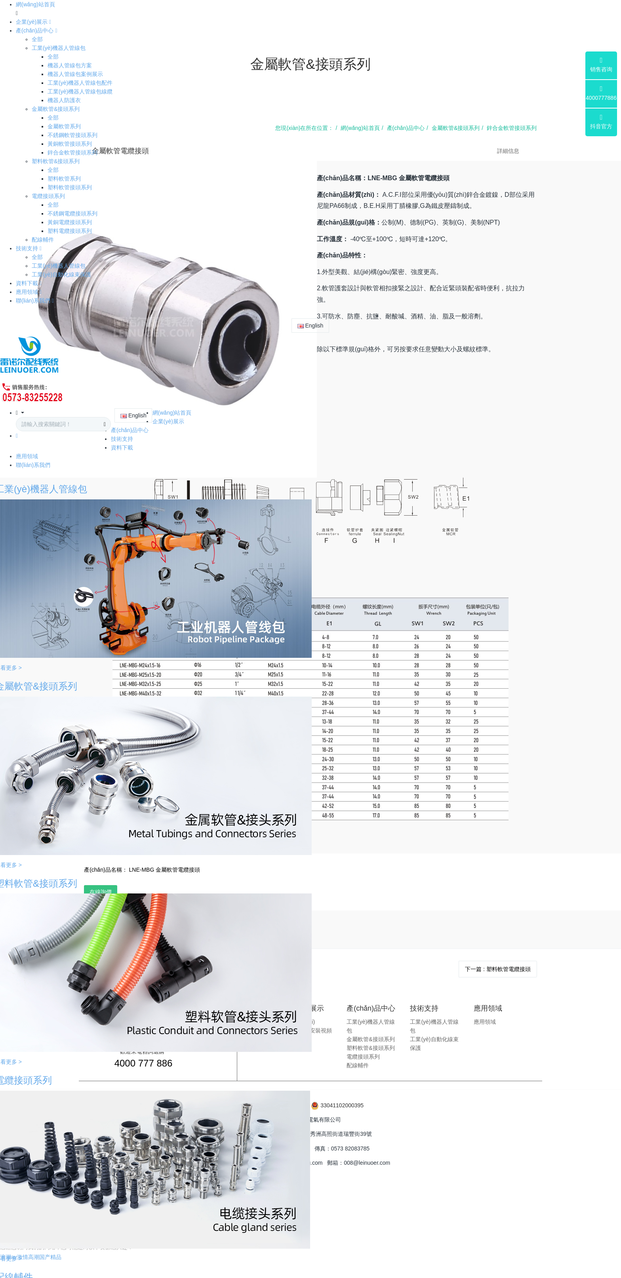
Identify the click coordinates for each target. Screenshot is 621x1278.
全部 (37, 39)
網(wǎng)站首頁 (35, 4)
